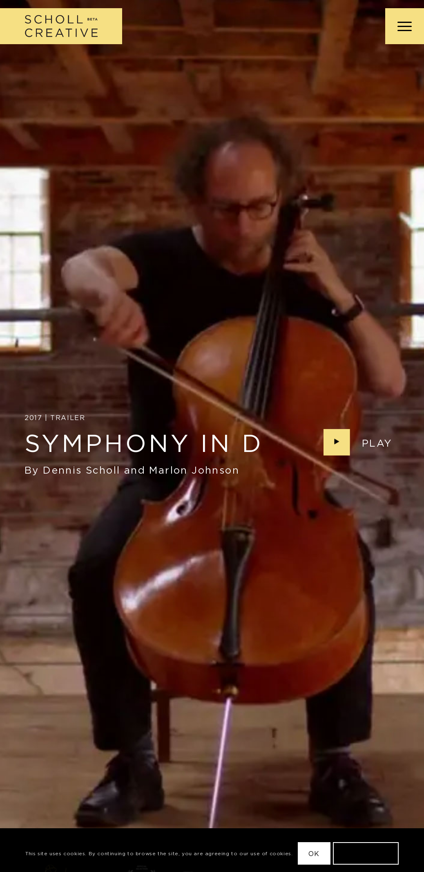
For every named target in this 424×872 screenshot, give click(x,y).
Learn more (366, 853)
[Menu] (402, 26)
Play (377, 443)
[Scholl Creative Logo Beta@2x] (61, 26)
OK (313, 853)
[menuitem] (402, 26)
